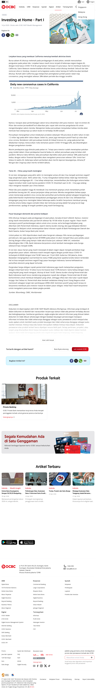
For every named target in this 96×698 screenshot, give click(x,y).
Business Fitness (7, 605)
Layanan (67, 592)
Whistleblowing (67, 680)
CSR (34, 630)
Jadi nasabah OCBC (78, 349)
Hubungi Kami (37, 663)
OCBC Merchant (6, 640)
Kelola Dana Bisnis (7, 592)
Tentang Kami (68, 7)
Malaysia (81, 12)
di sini (32, 687)
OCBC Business (6, 630)
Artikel (58, 7)
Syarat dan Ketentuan (23, 652)
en (7, 2)
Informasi (36, 616)
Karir (18, 658)
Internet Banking (7, 626)
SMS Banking (5, 633)
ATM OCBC (5, 619)
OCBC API (5, 643)
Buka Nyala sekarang (56, 349)
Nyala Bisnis (5, 585)
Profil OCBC (36, 619)
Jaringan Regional (38, 609)
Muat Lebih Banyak (48, 340)
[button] (91, 658)
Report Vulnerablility (88, 680)
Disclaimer (43, 680)
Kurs (3, 662)
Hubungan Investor (39, 623)
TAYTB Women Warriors (9, 588)
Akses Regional (6, 609)
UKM (28, 7)
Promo (4, 652)
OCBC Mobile (6, 616)
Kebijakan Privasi (54, 680)
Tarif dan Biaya (6, 658)
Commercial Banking (39, 585)
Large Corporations (39, 588)
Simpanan (68, 585)
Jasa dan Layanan (7, 655)
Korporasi (36, 7)
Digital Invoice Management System (12, 623)
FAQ (18, 655)
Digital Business (6, 598)
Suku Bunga (5, 665)
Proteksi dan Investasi (71, 595)
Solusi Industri (37, 605)
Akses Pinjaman (6, 595)
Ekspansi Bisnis (37, 592)
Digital (51, 7)
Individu (22, 7)
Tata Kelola (36, 626)
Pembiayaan (68, 588)
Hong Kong (82, 17)
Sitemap (77, 680)
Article (19, 662)
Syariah (44, 7)
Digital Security (21, 665)
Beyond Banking (6, 602)
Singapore (82, 7)
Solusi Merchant (6, 636)
